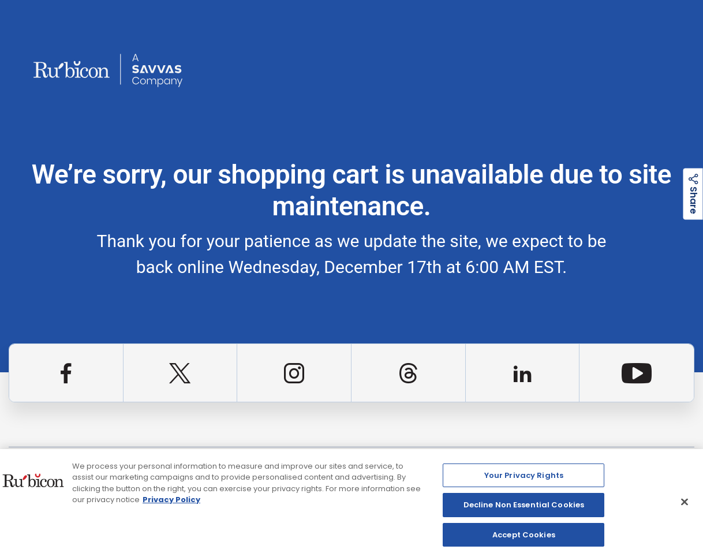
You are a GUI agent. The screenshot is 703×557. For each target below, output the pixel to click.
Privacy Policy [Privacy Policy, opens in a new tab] (171, 503)
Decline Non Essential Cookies (524, 508)
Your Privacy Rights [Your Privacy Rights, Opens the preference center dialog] (523, 478)
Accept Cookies (523, 538)
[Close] (684, 505)
